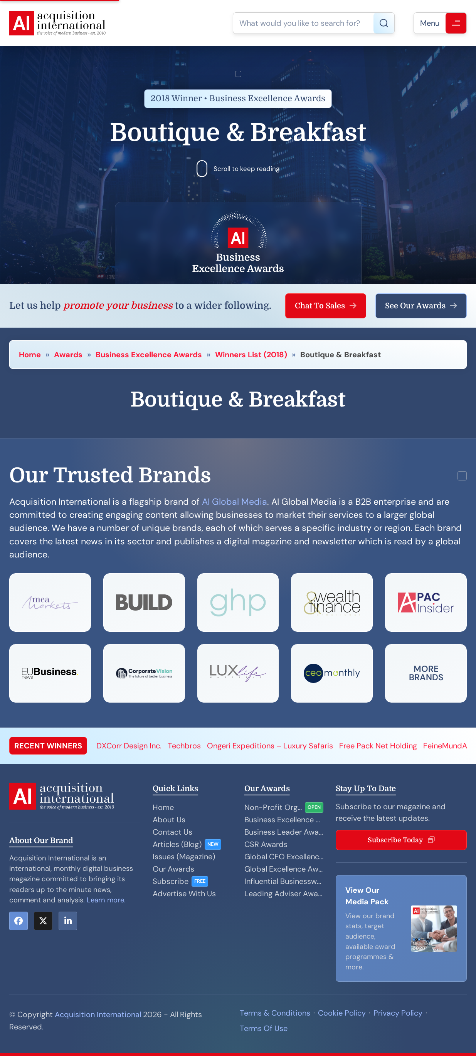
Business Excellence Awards (149, 355)
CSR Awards (266, 844)
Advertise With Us (184, 894)
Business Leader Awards (283, 832)
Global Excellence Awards (283, 869)
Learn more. (106, 900)
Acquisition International (98, 1014)
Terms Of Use (264, 1028)
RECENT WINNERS (48, 746)
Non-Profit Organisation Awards (273, 807)
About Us (169, 820)
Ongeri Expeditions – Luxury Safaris (270, 746)
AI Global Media (234, 501)
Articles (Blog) (177, 844)
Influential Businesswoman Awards (283, 881)
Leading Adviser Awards (283, 894)
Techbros (184, 746)
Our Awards (173, 869)
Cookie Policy (342, 1013)
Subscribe (170, 881)
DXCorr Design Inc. (128, 746)
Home (30, 355)
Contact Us (172, 832)
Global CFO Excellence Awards (283, 857)
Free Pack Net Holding (378, 746)
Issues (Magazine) (184, 857)
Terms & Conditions (275, 1013)
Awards (68, 355)
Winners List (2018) (251, 355)
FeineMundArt (448, 746)
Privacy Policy (397, 1013)
